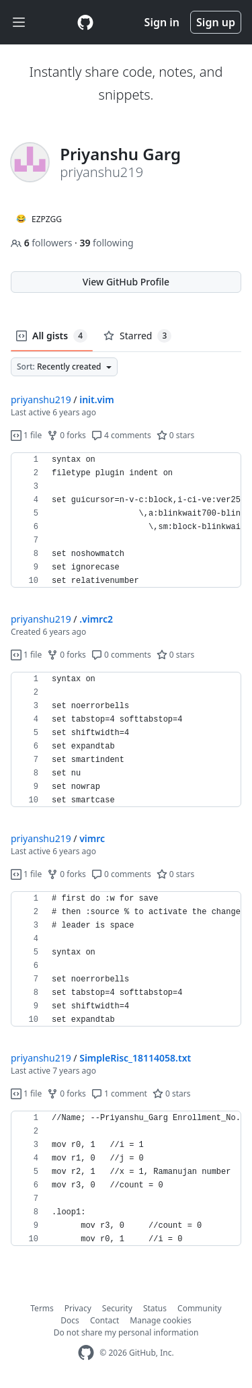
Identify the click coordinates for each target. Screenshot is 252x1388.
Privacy (78, 1308)
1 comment (119, 1093)
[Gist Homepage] (85, 22)
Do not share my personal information (126, 1332)
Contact (104, 1320)
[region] (126, 520)
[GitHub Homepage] (86, 1352)
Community (199, 1308)
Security (117, 1308)
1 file (26, 435)
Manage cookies (160, 1320)
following (106, 242)
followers (43, 242)
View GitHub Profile (126, 281)
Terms (42, 1308)
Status (155, 1308)
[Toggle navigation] (19, 22)
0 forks (66, 435)
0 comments (121, 654)
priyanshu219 (41, 399)
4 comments (121, 435)
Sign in (161, 22)
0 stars (176, 435)
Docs (69, 1320)
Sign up (215, 22)
